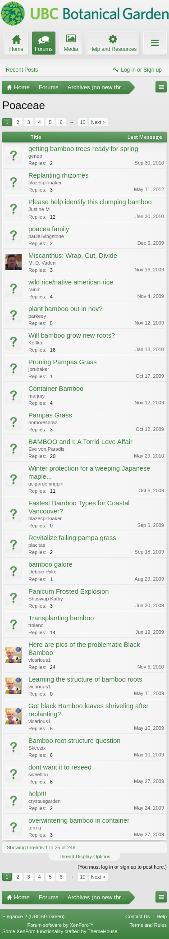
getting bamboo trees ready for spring (83, 148)
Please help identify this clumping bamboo (90, 202)
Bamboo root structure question (74, 740)
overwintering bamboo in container (78, 820)
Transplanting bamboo (61, 618)
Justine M (39, 209)
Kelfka (35, 342)
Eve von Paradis (46, 449)
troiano (36, 625)
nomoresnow (42, 422)
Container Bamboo (55, 388)
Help (161, 916)
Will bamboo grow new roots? (71, 335)
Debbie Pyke (42, 571)
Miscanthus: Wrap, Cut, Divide (72, 255)
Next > (98, 122)
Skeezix (37, 748)
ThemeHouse (102, 931)
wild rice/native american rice (70, 282)
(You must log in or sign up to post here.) (122, 867)
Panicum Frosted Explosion (68, 591)
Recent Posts (22, 70)
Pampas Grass (50, 415)
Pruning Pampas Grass (62, 362)
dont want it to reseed (59, 767)
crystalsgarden (44, 801)
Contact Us (137, 916)
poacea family (48, 229)
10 (82, 122)
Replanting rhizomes (58, 175)
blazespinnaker (45, 182)
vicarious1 (39, 660)
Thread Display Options (84, 856)
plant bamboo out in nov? (65, 308)
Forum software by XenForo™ (60, 925)
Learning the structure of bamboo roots (85, 679)
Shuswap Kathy (45, 598)
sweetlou (38, 774)
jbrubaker (38, 369)
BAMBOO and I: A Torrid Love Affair (80, 441)
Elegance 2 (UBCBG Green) (33, 916)
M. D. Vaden (41, 263)
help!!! (37, 793)
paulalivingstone (46, 236)
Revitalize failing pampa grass (72, 537)
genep (35, 156)
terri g (34, 827)
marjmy (36, 396)
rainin (34, 289)
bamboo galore (50, 564)
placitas (36, 545)
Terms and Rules (148, 925)
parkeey (37, 316)
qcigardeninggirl (46, 483)
